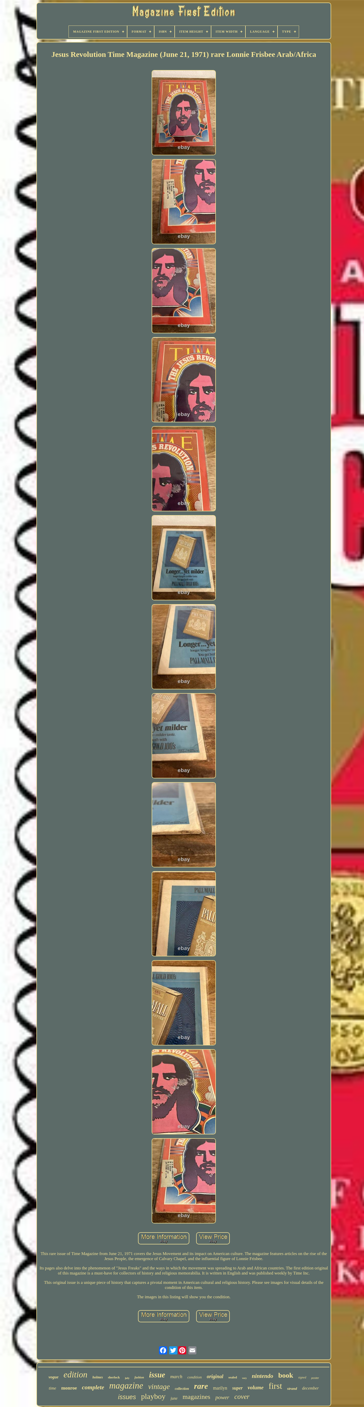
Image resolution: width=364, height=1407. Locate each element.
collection (182, 1389)
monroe (69, 1388)
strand (292, 1389)
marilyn (220, 1388)
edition (75, 1374)
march (176, 1376)
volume (256, 1387)
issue (157, 1374)
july (127, 1377)
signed (302, 1377)
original (215, 1376)
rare (201, 1386)
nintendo (262, 1376)
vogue (53, 1377)
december (310, 1388)
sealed (232, 1377)
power (222, 1397)
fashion (139, 1377)
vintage (159, 1386)
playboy (153, 1396)
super (237, 1388)
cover (241, 1396)
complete (93, 1387)
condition (194, 1377)
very (244, 1378)
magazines (196, 1396)
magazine (126, 1386)
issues (127, 1396)
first (275, 1386)
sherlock (114, 1377)
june (174, 1398)
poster (315, 1377)
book (285, 1375)
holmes (98, 1377)
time (52, 1388)
